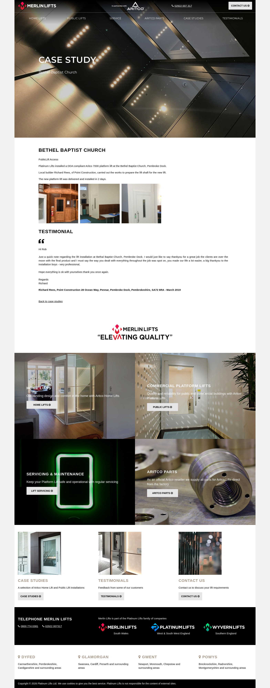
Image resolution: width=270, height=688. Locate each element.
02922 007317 (53, 626)
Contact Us (240, 5)
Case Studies (30, 596)
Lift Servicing (42, 490)
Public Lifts (162, 407)
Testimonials (111, 596)
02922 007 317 (183, 5)
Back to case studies (51, 301)
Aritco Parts (162, 493)
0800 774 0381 (29, 626)
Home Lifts (37, 18)
